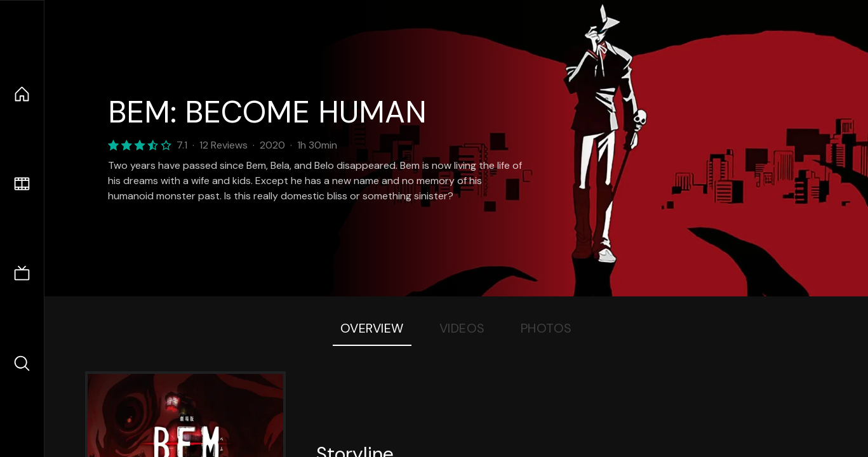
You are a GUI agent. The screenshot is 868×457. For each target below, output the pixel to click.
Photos (546, 328)
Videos (462, 328)
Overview (372, 328)
